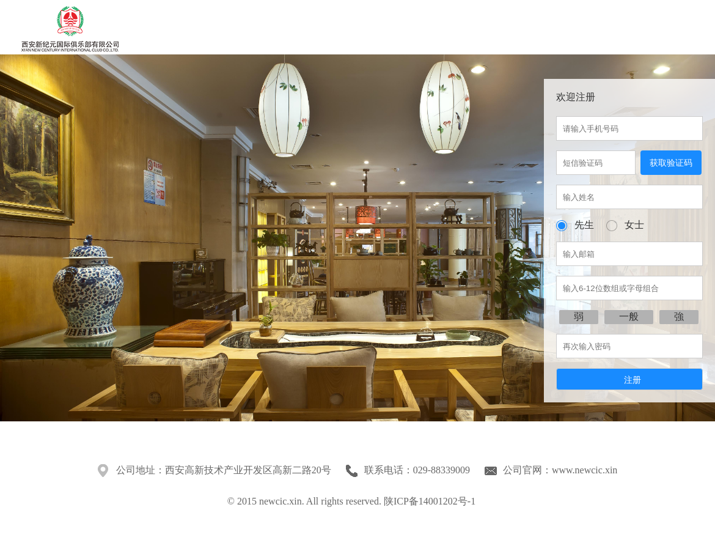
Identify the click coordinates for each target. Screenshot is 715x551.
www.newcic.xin (584, 470)
